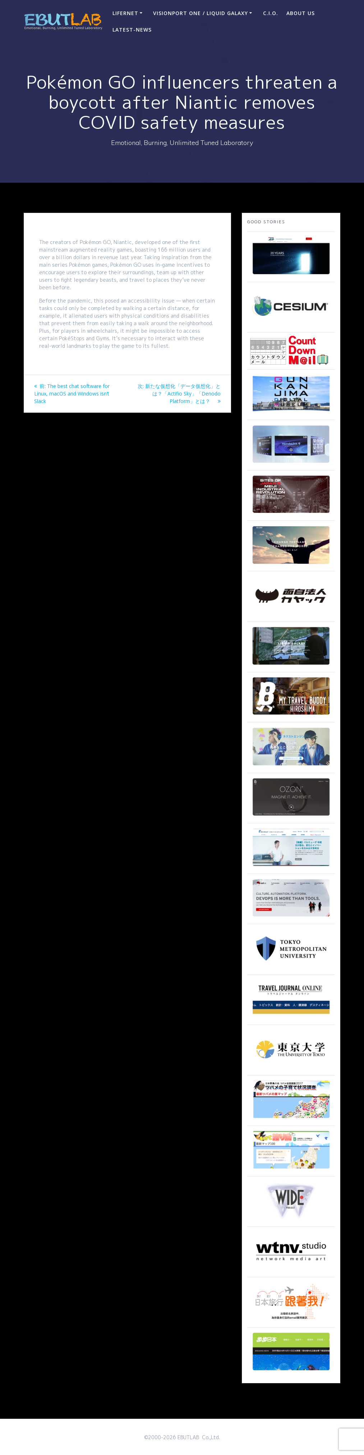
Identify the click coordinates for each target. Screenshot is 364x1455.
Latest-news (132, 29)
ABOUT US (300, 13)
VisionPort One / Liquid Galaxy (200, 13)
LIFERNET (125, 13)
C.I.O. (270, 13)
